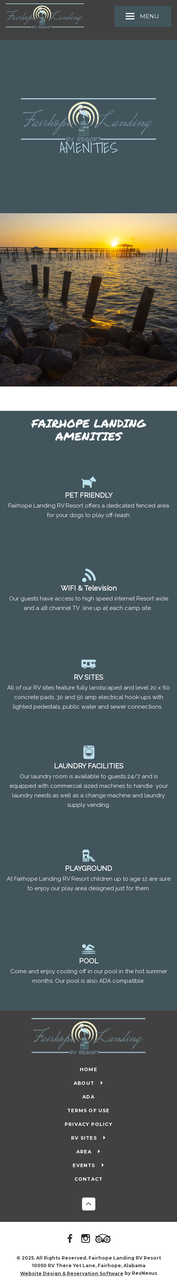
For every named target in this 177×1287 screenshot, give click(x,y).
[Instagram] (87, 1239)
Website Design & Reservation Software (71, 1273)
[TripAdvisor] (104, 1239)
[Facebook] (71, 1239)
